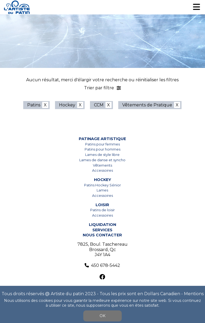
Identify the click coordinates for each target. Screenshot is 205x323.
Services (102, 230)
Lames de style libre (102, 155)
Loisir (102, 204)
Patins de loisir (102, 210)
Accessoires (102, 170)
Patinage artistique (102, 138)
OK (102, 315)
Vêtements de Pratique (147, 104)
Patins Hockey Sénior (102, 185)
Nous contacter (102, 235)
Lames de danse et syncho (102, 160)
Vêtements (102, 165)
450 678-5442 (105, 265)
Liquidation (102, 224)
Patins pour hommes (102, 149)
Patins (33, 104)
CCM (99, 104)
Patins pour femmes (102, 144)
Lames (102, 190)
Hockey (67, 104)
